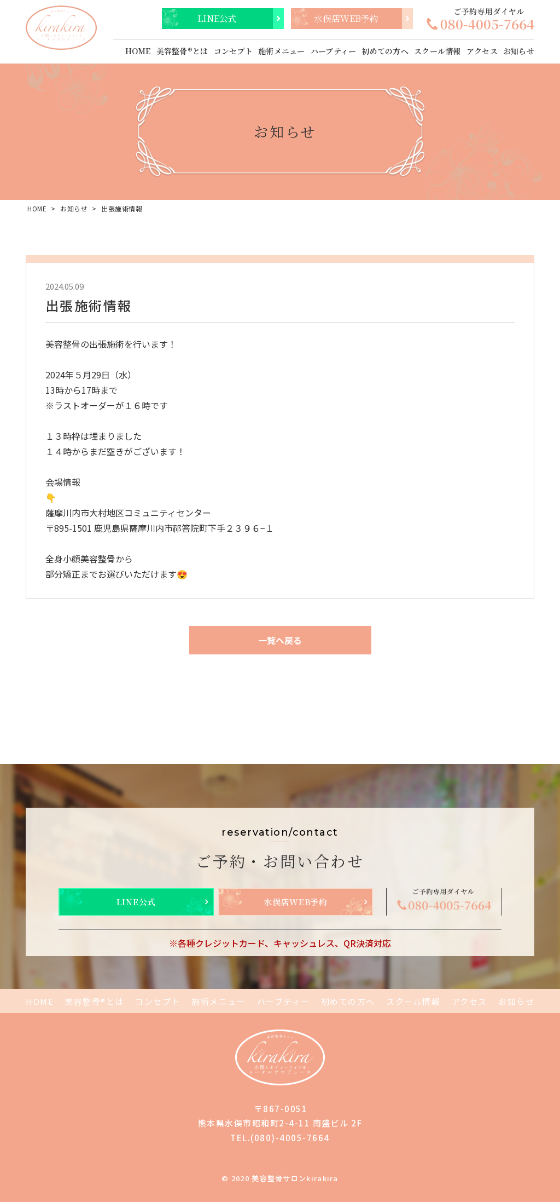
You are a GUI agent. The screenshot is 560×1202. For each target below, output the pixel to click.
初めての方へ (385, 50)
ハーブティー (334, 50)
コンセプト (233, 50)
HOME (138, 50)
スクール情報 (437, 50)
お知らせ (518, 50)
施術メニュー (281, 50)
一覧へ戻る (280, 640)
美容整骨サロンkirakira (295, 1178)
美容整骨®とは (182, 50)
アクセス (482, 50)
